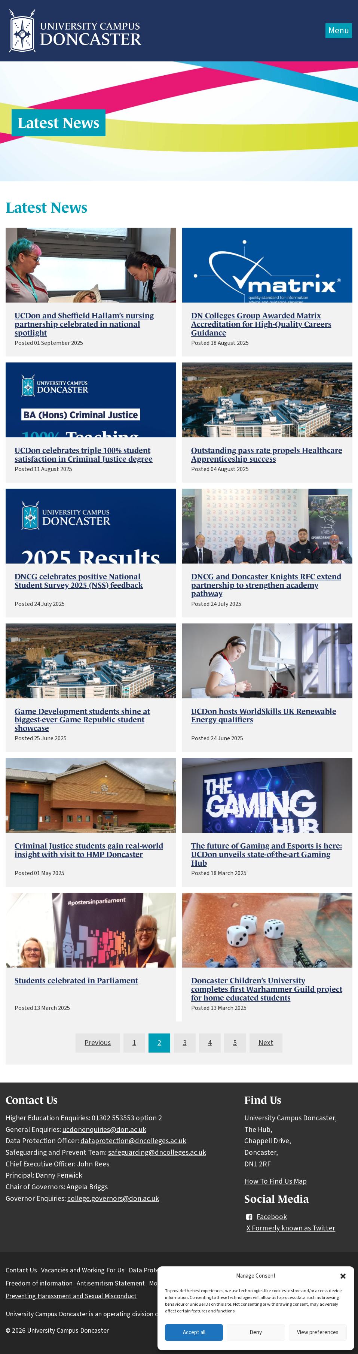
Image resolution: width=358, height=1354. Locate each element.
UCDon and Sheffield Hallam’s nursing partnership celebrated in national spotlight (84, 324)
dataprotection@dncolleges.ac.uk (133, 1141)
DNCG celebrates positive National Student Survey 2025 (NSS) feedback (79, 581)
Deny (256, 1332)
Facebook (265, 1217)
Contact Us (21, 1270)
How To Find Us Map (275, 1181)
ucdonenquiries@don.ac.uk (104, 1129)
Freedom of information (39, 1283)
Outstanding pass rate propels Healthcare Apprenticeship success (266, 454)
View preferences (318, 1332)
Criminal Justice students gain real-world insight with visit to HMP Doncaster (89, 850)
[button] (343, 1276)
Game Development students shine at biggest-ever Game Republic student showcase (82, 720)
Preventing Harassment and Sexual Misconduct (71, 1296)
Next (265, 1043)
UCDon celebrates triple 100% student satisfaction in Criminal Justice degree (84, 454)
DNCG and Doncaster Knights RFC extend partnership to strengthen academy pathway (266, 585)
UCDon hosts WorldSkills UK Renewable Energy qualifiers (263, 715)
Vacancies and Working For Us (83, 1270)
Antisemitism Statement (111, 1283)
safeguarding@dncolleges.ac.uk (157, 1152)
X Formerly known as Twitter (291, 1228)
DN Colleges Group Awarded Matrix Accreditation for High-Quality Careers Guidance (261, 324)
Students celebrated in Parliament (76, 981)
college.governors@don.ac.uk (113, 1198)
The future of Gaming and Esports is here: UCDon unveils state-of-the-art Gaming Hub (266, 854)
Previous (98, 1043)
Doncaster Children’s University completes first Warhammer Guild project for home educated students (266, 989)
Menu (338, 30)
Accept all (194, 1332)
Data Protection (151, 1270)
